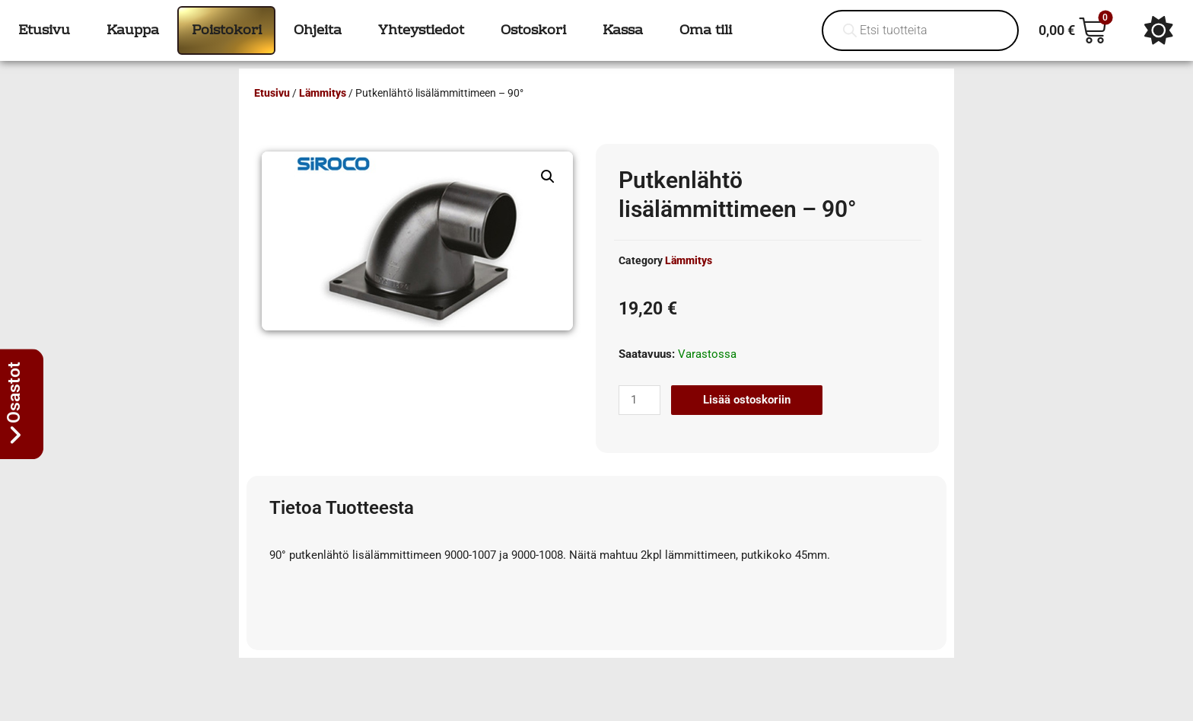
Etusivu (272, 93)
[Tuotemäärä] (639, 400)
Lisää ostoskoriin (747, 400)
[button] (548, 176)
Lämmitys (322, 93)
